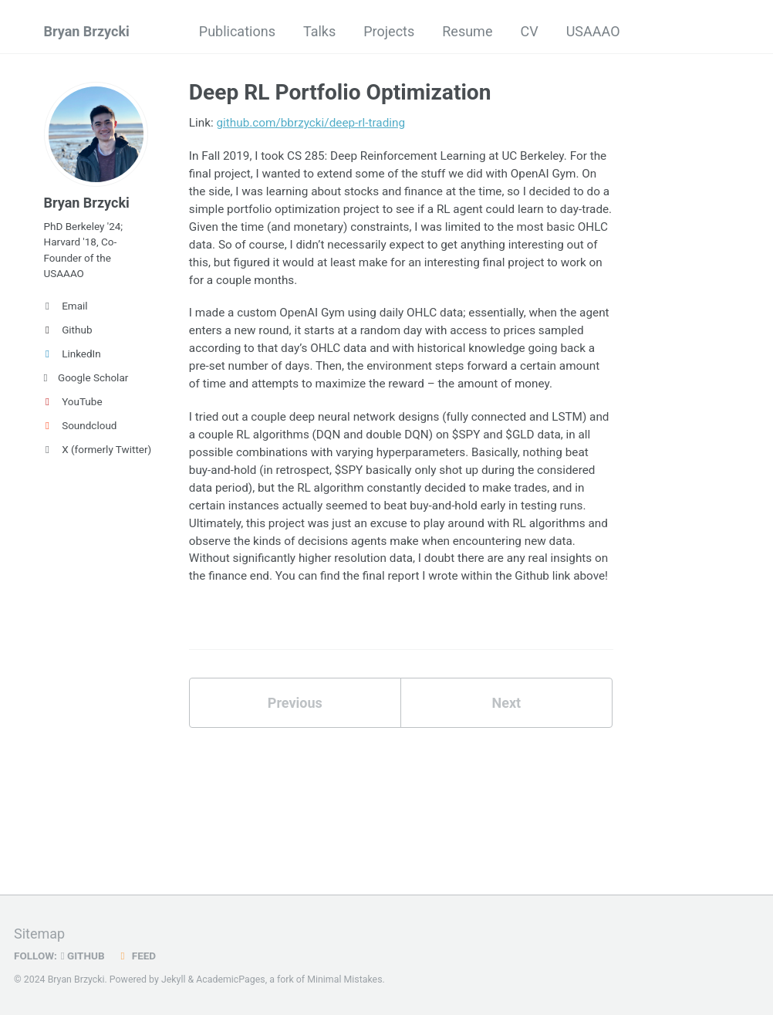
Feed (136, 955)
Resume (467, 31)
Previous (295, 703)
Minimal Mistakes (344, 979)
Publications (237, 31)
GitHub (83, 955)
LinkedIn (72, 353)
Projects (388, 31)
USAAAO (593, 31)
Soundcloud (80, 425)
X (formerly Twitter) (96, 449)
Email (66, 305)
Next (506, 703)
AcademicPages (230, 979)
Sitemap (39, 933)
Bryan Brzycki (87, 31)
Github (68, 329)
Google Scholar (86, 377)
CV (529, 31)
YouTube (73, 401)
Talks (319, 31)
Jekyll (173, 979)
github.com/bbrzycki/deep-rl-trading (311, 123)
